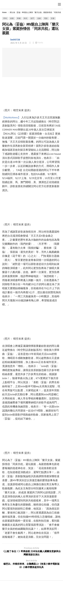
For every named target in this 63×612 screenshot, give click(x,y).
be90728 (15, 39)
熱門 (32, 18)
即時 (5, 18)
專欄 (19, 18)
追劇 (39, 18)
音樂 (52, 18)
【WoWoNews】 (11, 117)
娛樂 (12, 18)
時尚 (25, 18)
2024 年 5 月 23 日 (18, 43)
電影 (46, 18)
